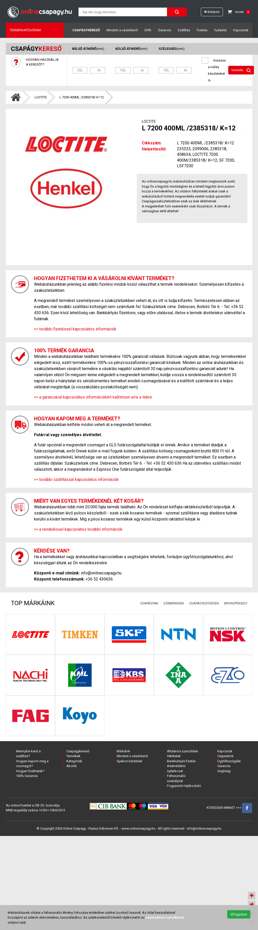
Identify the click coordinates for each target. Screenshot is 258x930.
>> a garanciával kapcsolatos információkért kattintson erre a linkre (93, 397)
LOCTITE (41, 97)
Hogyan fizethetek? (30, 771)
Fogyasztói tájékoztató (184, 786)
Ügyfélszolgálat (229, 761)
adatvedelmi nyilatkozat (164, 917)
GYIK (147, 30)
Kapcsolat (240, 30)
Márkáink (123, 751)
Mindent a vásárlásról (122, 30)
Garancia (164, 30)
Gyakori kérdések (129, 761)
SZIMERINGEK (173, 603)
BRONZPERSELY (235, 603)
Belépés (212, 12)
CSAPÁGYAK (149, 603)
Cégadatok (225, 756)
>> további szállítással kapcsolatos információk (76, 479)
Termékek (73, 756)
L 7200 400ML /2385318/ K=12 (81, 97)
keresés (241, 70)
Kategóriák (74, 761)
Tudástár (220, 30)
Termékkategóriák (25, 30)
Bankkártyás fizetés (181, 761)
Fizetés (202, 30)
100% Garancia (27, 776)
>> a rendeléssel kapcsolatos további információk (78, 529)
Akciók (71, 766)
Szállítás (184, 30)
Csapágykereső (86, 30)
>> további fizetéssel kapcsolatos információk (75, 329)
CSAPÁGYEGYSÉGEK (204, 603)
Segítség (224, 771)
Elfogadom (239, 914)
